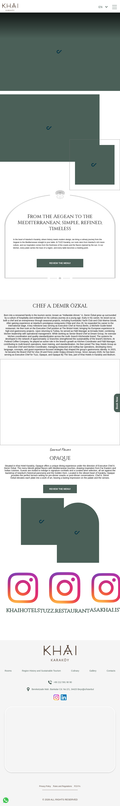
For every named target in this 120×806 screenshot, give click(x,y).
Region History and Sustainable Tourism (41, 670)
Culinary (75, 670)
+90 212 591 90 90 (60, 682)
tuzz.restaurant (65, 593)
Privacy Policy (45, 786)
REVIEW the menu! (60, 263)
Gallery (92, 670)
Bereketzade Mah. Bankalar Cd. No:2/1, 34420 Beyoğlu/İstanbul (60, 689)
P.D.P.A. (77, 786)
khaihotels (23, 593)
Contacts (111, 670)
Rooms (8, 670)
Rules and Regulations (62, 786)
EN (100, 7)
